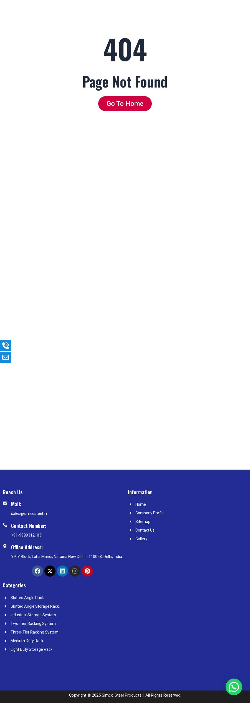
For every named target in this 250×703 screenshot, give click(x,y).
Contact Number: (28, 525)
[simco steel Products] (188, 623)
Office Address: (27, 547)
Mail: (16, 504)
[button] (234, 687)
